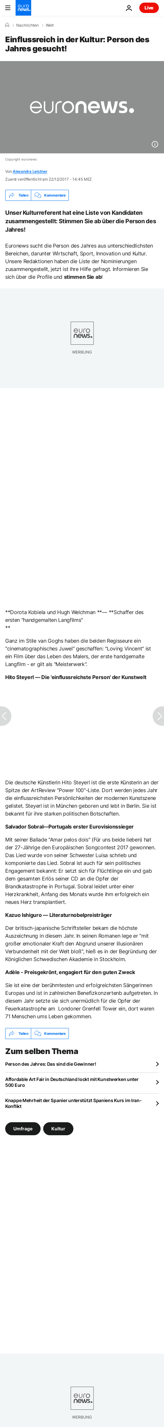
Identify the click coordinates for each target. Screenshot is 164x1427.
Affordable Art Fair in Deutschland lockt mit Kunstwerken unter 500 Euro (72, 1082)
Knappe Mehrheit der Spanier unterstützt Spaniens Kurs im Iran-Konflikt (73, 1103)
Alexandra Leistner (30, 171)
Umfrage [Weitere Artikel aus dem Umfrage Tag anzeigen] (22, 1128)
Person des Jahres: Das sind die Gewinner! (50, 1064)
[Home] (7, 25)
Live (149, 7)
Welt (50, 25)
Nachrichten (27, 25)
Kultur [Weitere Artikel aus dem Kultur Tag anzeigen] (58, 1128)
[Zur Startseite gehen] (23, 8)
